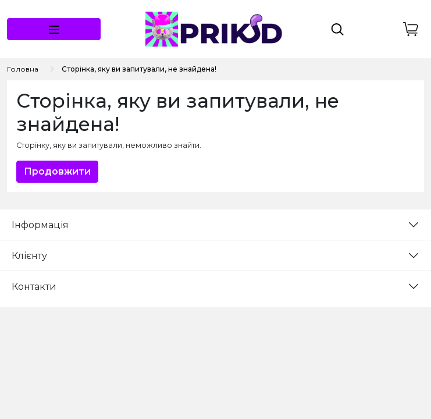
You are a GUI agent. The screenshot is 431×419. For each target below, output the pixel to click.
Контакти (34, 286)
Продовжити (57, 171)
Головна (22, 69)
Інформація (40, 224)
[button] (54, 29)
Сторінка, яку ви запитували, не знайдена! (139, 69)
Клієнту (29, 255)
